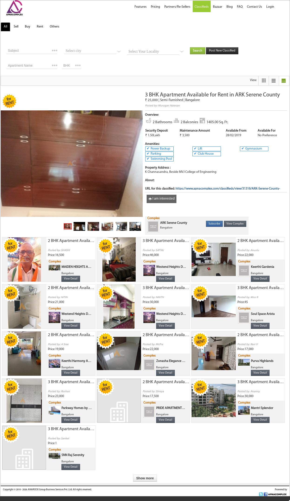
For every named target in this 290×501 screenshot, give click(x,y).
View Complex (235, 223)
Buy (27, 26)
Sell (16, 26)
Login (270, 7)
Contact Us (254, 7)
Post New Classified (222, 50)
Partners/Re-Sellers (177, 7)
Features (141, 7)
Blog (229, 7)
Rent (40, 26)
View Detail (71, 278)
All (5, 26)
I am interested (161, 199)
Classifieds (202, 7)
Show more (145, 478)
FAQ (240, 7)
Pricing (155, 7)
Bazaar (217, 7)
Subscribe (214, 223)
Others (54, 26)
